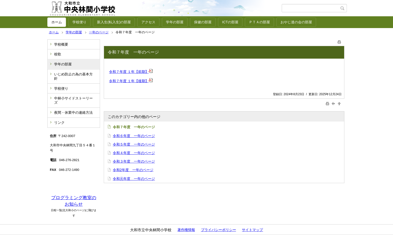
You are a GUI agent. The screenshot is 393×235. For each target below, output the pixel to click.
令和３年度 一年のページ (134, 161)
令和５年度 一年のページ (134, 144)
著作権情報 (186, 230)
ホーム (56, 22)
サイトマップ (252, 230)
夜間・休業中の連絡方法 (73, 112)
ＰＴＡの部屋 (259, 22)
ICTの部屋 (230, 22)
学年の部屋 (174, 22)
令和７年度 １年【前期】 (129, 72)
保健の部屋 (203, 22)
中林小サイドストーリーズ (73, 100)
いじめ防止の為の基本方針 (73, 76)
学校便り (79, 22)
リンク (59, 123)
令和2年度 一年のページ (133, 170)
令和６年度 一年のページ (134, 136)
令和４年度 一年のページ (134, 153)
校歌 (57, 54)
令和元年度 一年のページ (134, 179)
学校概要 (61, 44)
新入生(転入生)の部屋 (114, 22)
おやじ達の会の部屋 (296, 22)
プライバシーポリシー (218, 230)
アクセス (148, 22)
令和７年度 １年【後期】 (129, 81)
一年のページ (99, 32)
